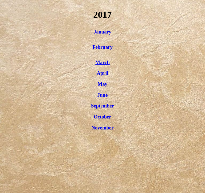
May (102, 84)
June (102, 95)
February (102, 47)
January (102, 32)
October (102, 117)
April (102, 73)
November (103, 128)
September (102, 106)
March (102, 62)
